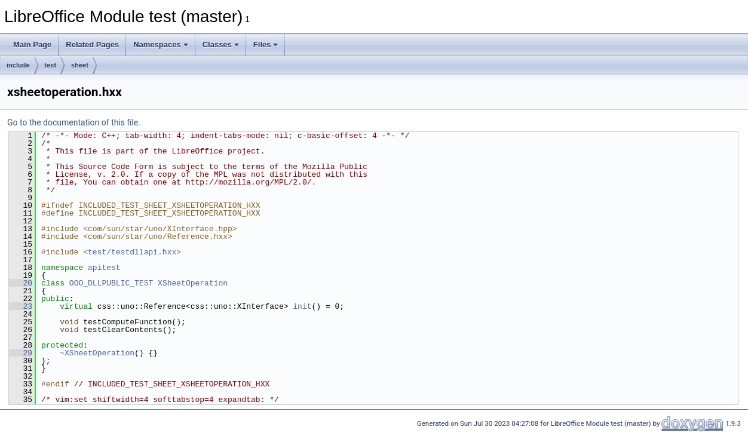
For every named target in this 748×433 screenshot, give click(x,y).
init (302, 306)
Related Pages (92, 44)
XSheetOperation (193, 283)
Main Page (32, 44)
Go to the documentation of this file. (73, 122)
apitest (104, 267)
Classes (221, 44)
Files (265, 44)
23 (20, 306)
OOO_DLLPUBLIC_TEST (111, 283)
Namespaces (160, 44)
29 (20, 353)
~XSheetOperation (97, 353)
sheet (79, 65)
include (18, 65)
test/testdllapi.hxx (132, 252)
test (51, 65)
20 (20, 283)
